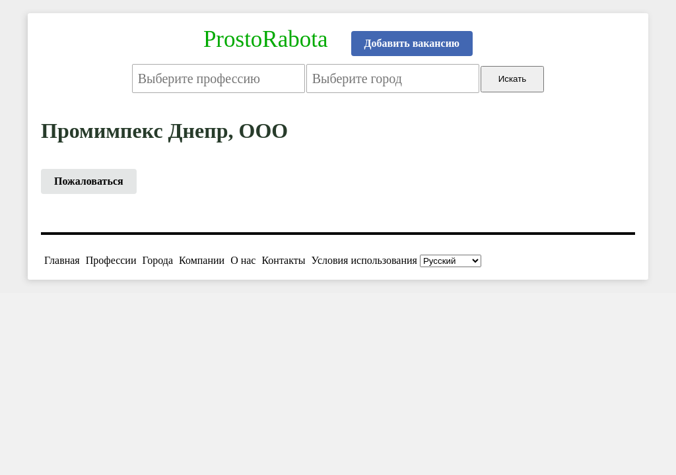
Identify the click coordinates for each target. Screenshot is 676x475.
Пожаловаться (88, 181)
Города (157, 260)
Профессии (111, 260)
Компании (201, 260)
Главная (62, 260)
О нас (242, 260)
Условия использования (364, 260)
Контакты (283, 260)
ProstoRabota (265, 39)
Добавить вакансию (412, 43)
